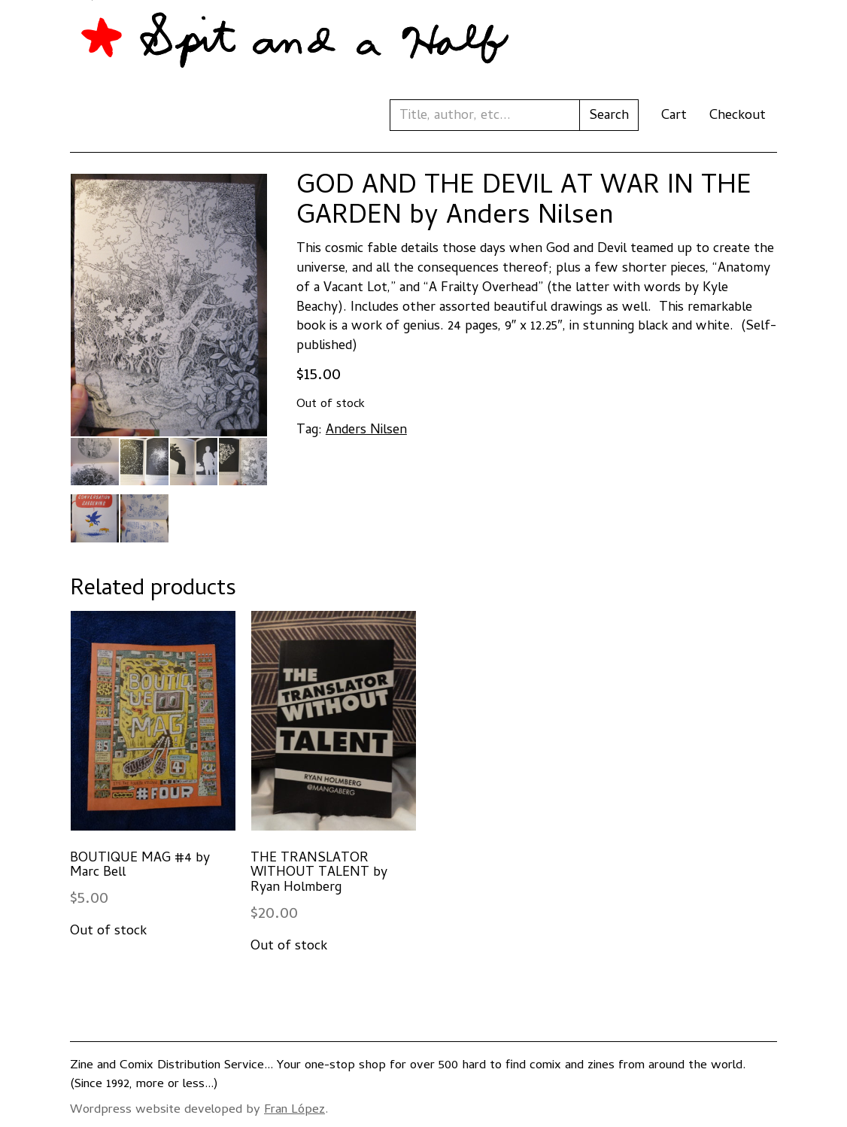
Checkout (737, 116)
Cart (674, 116)
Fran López (294, 1110)
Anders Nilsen (366, 431)
